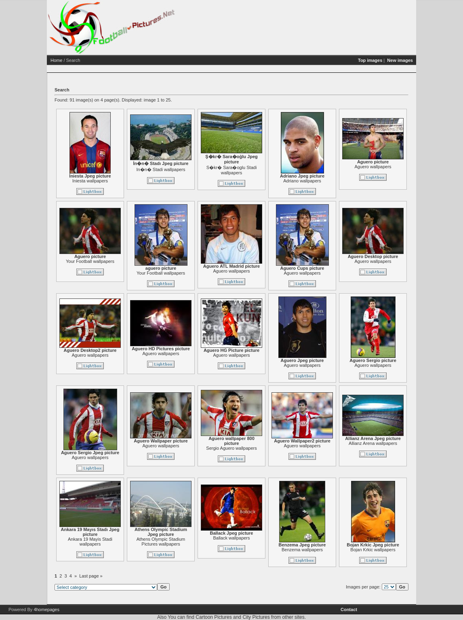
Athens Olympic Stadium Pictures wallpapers (161, 541)
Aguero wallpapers (372, 166)
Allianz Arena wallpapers (373, 443)
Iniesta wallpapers (90, 180)
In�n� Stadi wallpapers (160, 169)
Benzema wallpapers (302, 549)
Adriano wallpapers (302, 180)
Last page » (91, 575)
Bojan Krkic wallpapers (372, 549)
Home (56, 60)
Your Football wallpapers (90, 261)
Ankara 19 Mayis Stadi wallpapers (90, 541)
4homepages (46, 609)
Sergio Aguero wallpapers (231, 448)
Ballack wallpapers (231, 537)
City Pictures (255, 617)
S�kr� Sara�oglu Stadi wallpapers (231, 170)
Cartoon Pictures (213, 617)
